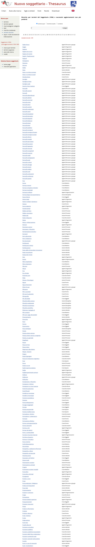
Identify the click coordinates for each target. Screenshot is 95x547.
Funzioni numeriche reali (29, 536)
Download (55, 11)
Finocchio (25, 319)
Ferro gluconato (26, 236)
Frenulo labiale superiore (29, 499)
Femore (24, 225)
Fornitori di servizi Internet (29, 435)
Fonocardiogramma (27, 402)
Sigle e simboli (29, 11)
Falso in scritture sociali (29, 74)
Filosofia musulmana (28, 305)
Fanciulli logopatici (27, 146)
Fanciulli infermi (26, 137)
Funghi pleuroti (26, 525)
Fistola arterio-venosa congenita (31, 335)
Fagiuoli (24, 58)
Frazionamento (26, 490)
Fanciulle (24, 88)
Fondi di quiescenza (27, 389)
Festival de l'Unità (27, 255)
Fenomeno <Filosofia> (28, 229)
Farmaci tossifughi (27, 190)
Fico (23, 271)
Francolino (25, 472)
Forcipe (24, 407)
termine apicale (8, 24)
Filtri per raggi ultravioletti (29, 315)
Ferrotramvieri (26, 241)
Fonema (24, 400)
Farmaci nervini (26, 185)
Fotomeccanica (26, 455)
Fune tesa (25, 522)
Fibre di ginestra (27, 264)
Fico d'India (25, 273)
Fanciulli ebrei (26, 125)
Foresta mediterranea (28, 412)
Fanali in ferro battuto (28, 86)
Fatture (24, 204)
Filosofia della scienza (28, 301)
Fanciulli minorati (27, 148)
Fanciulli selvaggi (27, 165)
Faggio (24, 47)
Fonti (39, 11)
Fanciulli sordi (26, 171)
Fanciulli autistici (27, 107)
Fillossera (25, 289)
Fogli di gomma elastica (29, 368)
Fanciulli (24, 93)
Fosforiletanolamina (28, 444)
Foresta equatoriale (27, 409)
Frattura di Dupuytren (28, 485)
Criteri (3, 11)
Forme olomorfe (27, 425)
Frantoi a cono (26, 479)
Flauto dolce (25, 347)
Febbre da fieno (26, 211)
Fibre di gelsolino (27, 262)
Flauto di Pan (26, 345)
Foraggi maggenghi (27, 405)
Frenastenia (25, 497)
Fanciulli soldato (27, 169)
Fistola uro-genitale (27, 338)
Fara (23, 181)
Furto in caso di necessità (29, 543)
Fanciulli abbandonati (28, 95)
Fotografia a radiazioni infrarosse (31, 449)
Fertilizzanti (25, 243)
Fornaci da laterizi (27, 430)
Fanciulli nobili (26, 155)
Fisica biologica (26, 328)
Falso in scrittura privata (29, 72)
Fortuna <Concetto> (28, 439)
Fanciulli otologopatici (28, 158)
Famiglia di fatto (26, 81)
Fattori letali (25, 199)
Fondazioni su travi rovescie (30, 386)
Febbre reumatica (27, 213)
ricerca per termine (9, 48)
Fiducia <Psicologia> (28, 280)
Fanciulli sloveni (26, 167)
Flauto (24, 342)
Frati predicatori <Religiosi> (30, 483)
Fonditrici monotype (28, 395)
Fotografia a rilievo (27, 451)
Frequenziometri (27, 502)
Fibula (24, 268)
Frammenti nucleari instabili (30, 469)
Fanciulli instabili (27, 139)
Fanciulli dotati (26, 123)
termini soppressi (9, 50)
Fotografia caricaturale (28, 453)
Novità (46, 11)
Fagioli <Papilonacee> (28, 56)
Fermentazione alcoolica (29, 231)
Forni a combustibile (28, 432)
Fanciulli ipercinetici (27, 141)
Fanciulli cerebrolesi (28, 109)
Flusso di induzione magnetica (30, 358)
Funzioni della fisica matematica (31, 534)
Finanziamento (26, 317)
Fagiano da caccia (27, 51)
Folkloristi (25, 377)
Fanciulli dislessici (27, 121)
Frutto (24, 518)
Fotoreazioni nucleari (28, 462)
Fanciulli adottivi (27, 98)
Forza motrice (26, 442)
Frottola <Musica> (27, 513)
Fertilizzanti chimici (27, 245)
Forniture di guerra (27, 437)
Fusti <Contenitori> (27, 546)
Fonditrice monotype (28, 393)
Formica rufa (26, 428)
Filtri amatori (26, 312)
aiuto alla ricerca (9, 52)
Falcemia (24, 63)
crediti (6, 54)
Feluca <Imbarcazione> (28, 222)
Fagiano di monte (27, 54)
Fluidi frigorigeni (27, 356)
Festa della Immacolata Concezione (32, 250)
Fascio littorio (26, 197)
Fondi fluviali (26, 391)
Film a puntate (26, 292)
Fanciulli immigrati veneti (29, 135)
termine (6, 22)
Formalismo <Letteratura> (29, 416)
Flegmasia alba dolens (28, 349)
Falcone (24, 65)
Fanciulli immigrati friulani (29, 132)
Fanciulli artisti (26, 102)
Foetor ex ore (26, 365)
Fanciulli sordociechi (28, 174)
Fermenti (25, 234)
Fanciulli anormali (27, 100)
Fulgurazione (26, 520)
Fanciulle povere (27, 91)
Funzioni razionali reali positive (31, 539)
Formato (24, 419)
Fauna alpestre (26, 206)
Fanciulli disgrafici (27, 118)
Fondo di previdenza (28, 398)
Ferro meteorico (27, 238)
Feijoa (24, 220)
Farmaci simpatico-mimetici (30, 188)
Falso (23, 70)
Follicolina (25, 379)
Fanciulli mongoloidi (28, 151)
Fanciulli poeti (26, 160)
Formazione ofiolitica (28, 421)
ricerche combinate (9, 30)
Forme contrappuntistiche (29, 423)
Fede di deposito (27, 218)
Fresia (24, 506)
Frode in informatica (28, 509)
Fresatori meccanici (27, 504)
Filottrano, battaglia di (28, 310)
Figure (24, 282)
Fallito (24, 68)
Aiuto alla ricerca (15, 11)
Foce (23, 361)
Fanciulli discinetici (27, 116)
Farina (24, 183)
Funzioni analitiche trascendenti (31, 532)
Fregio (24, 495)
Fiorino (24, 324)
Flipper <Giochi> (27, 352)
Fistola (24, 331)
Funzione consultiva (28, 527)
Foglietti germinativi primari (30, 372)
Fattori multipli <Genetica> (29, 201)
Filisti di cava (26, 287)
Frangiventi (25, 476)
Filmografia (25, 296)
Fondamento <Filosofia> (29, 382)
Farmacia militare (27, 192)
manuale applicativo (10, 66)
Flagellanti (25, 340)
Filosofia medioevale (28, 303)
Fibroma (24, 266)
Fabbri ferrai (25, 44)
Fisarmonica (25, 326)
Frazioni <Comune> (27, 492)
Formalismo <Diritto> (28, 414)
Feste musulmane (27, 252)
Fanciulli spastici (27, 178)
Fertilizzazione (26, 248)
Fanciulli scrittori (27, 162)
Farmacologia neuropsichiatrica (31, 195)
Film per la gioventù (27, 294)
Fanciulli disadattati (27, 114)
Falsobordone (26, 77)
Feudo (24, 259)
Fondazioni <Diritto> (28, 384)
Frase (24, 481)
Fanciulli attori (26, 104)
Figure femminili (27, 285)
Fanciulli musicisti (27, 153)
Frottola (24, 511)
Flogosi (24, 354)
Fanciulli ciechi (26, 111)
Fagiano (24, 49)
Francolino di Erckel (27, 474)
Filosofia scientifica (27, 308)
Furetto (24, 541)
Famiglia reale (26, 84)
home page (7, 64)
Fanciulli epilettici (27, 128)
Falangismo (25, 61)
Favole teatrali (26, 208)
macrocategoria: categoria (11, 26)
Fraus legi (25, 488)
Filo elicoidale (26, 298)
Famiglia (24, 79)
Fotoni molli (25, 460)
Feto (23, 257)
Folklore (24, 375)
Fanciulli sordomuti (27, 176)
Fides (23, 278)
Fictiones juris (26, 275)
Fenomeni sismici (27, 227)
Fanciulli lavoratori (27, 144)
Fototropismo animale (28, 465)
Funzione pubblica (27, 529)
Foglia (24, 370)
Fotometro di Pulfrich (28, 458)
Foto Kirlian (25, 446)
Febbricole (25, 215)
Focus (24, 363)
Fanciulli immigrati (27, 130)
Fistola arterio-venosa (28, 333)
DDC (5, 28)
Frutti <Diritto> (26, 516)
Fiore (23, 322)
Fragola (24, 467)
